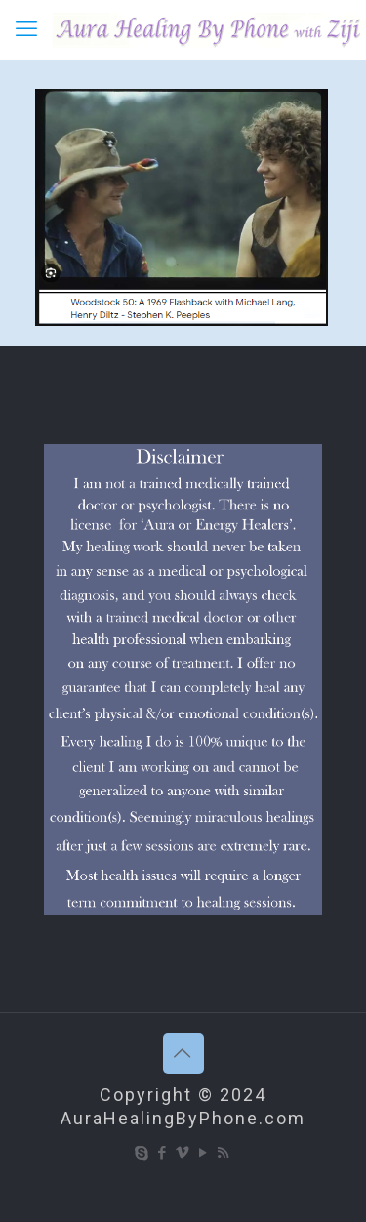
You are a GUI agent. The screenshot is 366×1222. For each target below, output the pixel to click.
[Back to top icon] (183, 1053)
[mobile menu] (26, 29)
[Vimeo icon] (183, 1152)
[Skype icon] (142, 1152)
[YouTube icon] (203, 1152)
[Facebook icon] (162, 1152)
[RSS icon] (224, 1152)
